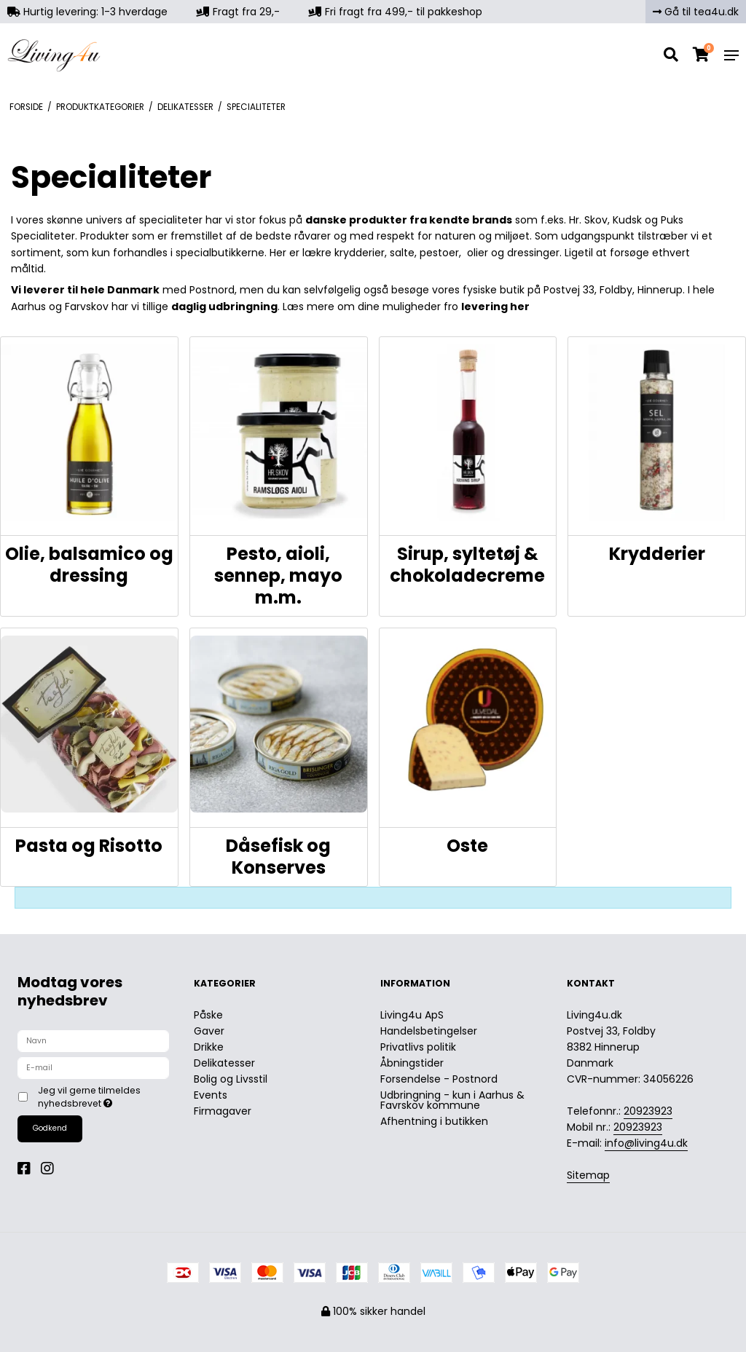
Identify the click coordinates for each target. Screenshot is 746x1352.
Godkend (50, 1128)
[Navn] (93, 1040)
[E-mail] (93, 1067)
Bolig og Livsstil (230, 1079)
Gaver (209, 1031)
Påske (208, 1015)
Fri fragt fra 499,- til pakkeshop (395, 11)
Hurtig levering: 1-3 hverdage (87, 11)
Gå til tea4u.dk (696, 11)
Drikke (209, 1047)
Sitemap (588, 1175)
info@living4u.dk (646, 1143)
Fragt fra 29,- (238, 11)
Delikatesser (224, 1063)
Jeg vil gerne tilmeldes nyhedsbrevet (102, 1097)
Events (210, 1095)
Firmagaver (222, 1111)
